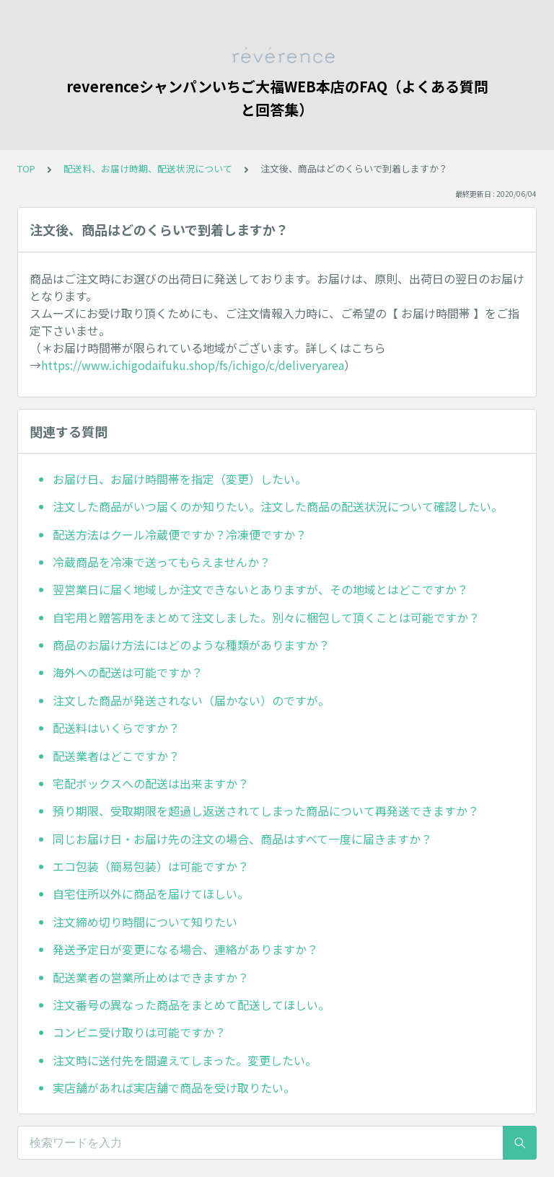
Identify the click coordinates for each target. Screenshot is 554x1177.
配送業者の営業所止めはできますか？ (151, 977)
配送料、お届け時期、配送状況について (147, 168)
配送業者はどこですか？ (116, 755)
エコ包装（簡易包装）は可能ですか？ (151, 866)
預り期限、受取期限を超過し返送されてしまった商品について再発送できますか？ (266, 810)
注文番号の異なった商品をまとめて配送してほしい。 (191, 1004)
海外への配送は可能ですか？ (128, 672)
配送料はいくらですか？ (116, 727)
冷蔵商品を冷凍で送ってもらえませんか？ (162, 561)
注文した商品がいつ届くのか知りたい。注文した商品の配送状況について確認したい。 (278, 506)
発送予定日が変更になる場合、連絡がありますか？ (185, 949)
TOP (26, 168)
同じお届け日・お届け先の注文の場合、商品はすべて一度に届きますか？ (242, 838)
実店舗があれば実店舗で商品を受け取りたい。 (174, 1087)
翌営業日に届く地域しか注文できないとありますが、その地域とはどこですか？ (260, 589)
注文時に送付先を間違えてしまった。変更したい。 (185, 1060)
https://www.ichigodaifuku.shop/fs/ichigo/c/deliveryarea (192, 365)
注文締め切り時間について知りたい (145, 921)
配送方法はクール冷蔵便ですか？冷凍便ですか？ (180, 534)
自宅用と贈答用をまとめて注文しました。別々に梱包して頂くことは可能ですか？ (266, 617)
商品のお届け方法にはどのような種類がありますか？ (191, 644)
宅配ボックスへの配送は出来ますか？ (151, 783)
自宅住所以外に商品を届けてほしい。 (151, 893)
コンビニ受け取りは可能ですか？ (139, 1032)
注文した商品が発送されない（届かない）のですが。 (191, 700)
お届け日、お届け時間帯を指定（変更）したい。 (180, 479)
